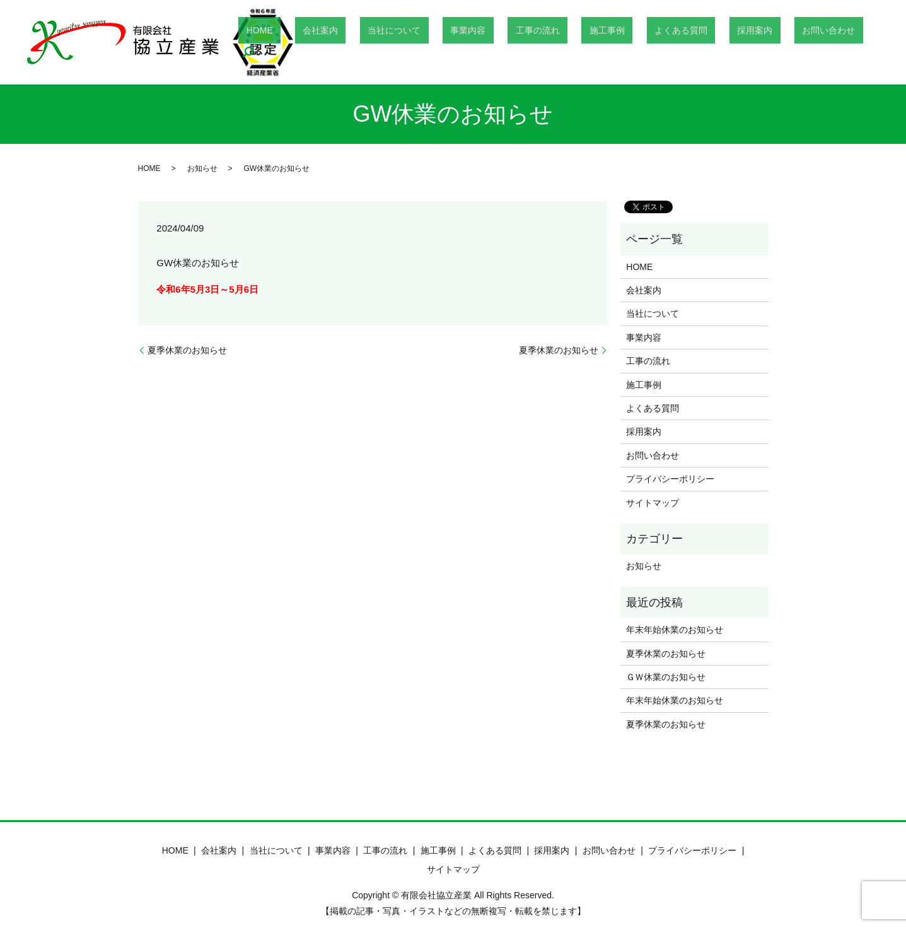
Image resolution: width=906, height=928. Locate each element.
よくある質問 (696, 42)
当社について (471, 42)
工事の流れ (584, 42)
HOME (368, 42)
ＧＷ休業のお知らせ (666, 677)
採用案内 (754, 42)
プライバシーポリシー (670, 479)
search (862, 42)
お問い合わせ (812, 42)
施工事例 (637, 42)
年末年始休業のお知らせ (674, 630)
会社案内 (413, 42)
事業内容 (529, 42)
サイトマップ (652, 503)
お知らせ (202, 168)
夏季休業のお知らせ (187, 350)
